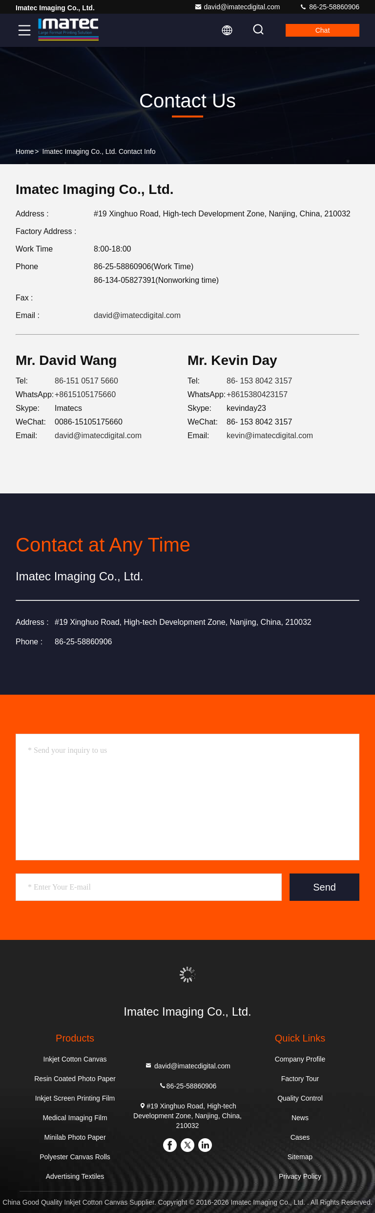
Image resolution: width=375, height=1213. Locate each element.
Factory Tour (300, 1079)
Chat (322, 30)
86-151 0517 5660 (86, 381)
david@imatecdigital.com (237, 7)
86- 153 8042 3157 (259, 381)
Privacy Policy (300, 1176)
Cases (300, 1137)
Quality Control (300, 1098)
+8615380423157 (257, 394)
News (300, 1118)
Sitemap (300, 1157)
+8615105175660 (85, 394)
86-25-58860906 (329, 7)
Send (324, 887)
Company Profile (300, 1059)
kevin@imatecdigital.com (270, 435)
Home (25, 151)
